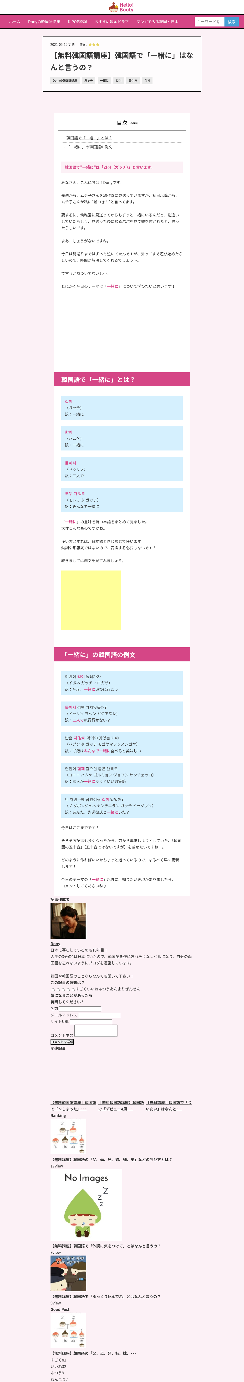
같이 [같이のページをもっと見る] (119, 80)
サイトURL (60, 1021)
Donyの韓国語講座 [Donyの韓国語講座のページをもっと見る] (65, 80)
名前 (54, 1008)
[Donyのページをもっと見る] (68, 937)
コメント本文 (62, 1037)
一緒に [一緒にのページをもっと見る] (104, 80)
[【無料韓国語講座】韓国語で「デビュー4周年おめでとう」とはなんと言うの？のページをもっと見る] (122, 1077)
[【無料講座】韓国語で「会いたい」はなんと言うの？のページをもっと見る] (169, 1077)
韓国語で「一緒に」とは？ (89, 138)
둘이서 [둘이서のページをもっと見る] (133, 80)
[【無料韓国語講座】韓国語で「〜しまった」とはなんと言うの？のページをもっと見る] (74, 1077)
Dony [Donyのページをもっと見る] (55, 943)
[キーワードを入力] (209, 21)
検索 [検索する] (231, 22)
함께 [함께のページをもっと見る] (147, 80)
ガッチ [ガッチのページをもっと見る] (88, 80)
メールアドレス (64, 1015)
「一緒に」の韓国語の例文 (89, 147)
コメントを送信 (62, 1044)
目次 (122, 122)
